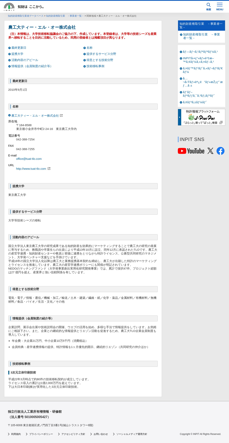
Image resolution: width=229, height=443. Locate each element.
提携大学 (17, 53)
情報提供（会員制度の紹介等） (32, 66)
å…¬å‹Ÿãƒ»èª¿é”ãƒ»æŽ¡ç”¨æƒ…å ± (203, 82)
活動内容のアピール (24, 60)
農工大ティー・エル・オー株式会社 (35, 115)
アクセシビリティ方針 (73, 434)
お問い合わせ (101, 434)
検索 (208, 7)
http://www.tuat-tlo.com (33, 168)
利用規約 (16, 434)
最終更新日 (18, 47)
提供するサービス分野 (101, 53)
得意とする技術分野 (100, 60)
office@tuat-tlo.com (29, 158)
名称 (89, 47)
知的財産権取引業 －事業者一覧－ (65, 15)
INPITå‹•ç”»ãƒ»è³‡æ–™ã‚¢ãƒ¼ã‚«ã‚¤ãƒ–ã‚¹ (198, 59)
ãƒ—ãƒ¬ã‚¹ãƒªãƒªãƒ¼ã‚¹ (200, 51)
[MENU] (219, 6)
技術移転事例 (95, 66)
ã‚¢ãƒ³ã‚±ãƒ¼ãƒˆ (195, 102)
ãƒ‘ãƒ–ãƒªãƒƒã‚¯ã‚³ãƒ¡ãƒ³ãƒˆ (199, 93)
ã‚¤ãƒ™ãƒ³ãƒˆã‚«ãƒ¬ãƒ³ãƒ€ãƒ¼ (203, 70)
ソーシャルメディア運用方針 (131, 434)
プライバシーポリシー (41, 434)
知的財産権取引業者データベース (25, 15)
